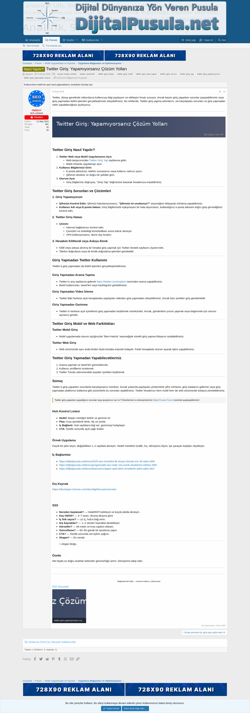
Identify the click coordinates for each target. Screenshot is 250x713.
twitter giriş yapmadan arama (37, 78)
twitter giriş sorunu (168, 74)
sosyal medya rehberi (67, 74)
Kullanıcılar (92, 40)
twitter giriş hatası (106, 74)
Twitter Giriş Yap (98, 160)
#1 (224, 91)
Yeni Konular (33, 45)
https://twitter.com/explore (111, 281)
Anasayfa (34, 40)
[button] (76, 40)
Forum (53, 40)
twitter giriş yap (187, 74)
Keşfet (70, 40)
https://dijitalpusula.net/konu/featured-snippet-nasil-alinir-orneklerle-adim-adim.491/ (107, 468)
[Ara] (221, 40)
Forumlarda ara (53, 45)
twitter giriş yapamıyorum (208, 74)
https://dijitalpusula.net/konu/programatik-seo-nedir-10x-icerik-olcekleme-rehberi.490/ (108, 464)
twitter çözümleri (87, 74)
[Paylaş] (220, 92)
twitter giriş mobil (125, 74)
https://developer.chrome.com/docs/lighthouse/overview (84, 489)
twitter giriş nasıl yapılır (146, 74)
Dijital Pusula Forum (163, 400)
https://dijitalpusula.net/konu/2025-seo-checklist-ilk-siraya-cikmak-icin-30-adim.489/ (107, 461)
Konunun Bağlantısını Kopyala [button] (72, 78)
